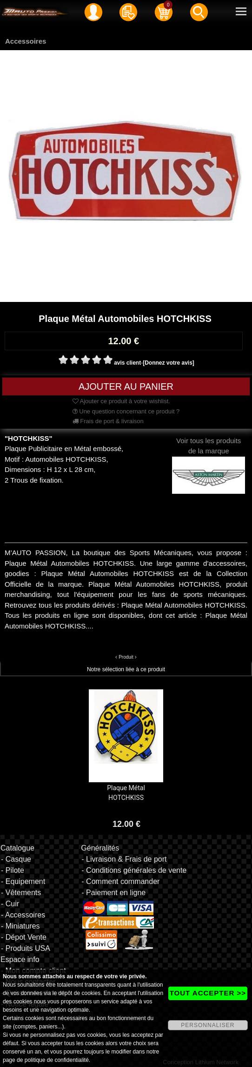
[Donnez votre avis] (168, 363)
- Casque (16, 859)
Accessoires (25, 41)
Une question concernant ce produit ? (126, 411)
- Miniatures (20, 926)
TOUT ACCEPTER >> (208, 993)
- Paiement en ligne (113, 893)
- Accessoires (23, 915)
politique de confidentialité (57, 1060)
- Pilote (12, 870)
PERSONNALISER (207, 1025)
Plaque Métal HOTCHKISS (126, 792)
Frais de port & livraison (108, 421)
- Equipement (23, 881)
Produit (126, 657)
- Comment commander (120, 881)
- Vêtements (21, 893)
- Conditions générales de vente (133, 870)
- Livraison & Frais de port (123, 859)
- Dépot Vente (23, 937)
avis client (127, 363)
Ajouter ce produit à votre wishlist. (121, 401)
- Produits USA (25, 948)
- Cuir (10, 904)
